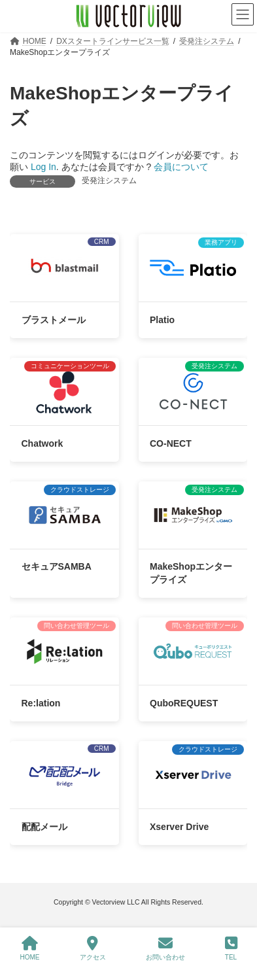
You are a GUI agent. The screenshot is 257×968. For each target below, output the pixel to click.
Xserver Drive (179, 826)
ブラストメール (54, 320)
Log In (43, 167)
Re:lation (41, 703)
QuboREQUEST (184, 703)
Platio (162, 320)
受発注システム (109, 180)
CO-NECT (171, 443)
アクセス (93, 948)
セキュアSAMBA (57, 567)
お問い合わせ (165, 948)
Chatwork (42, 443)
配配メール (44, 826)
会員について (181, 167)
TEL (231, 948)
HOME (30, 948)
